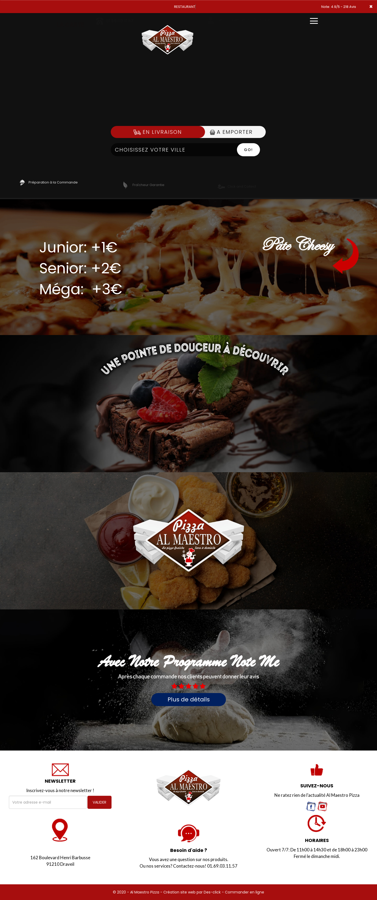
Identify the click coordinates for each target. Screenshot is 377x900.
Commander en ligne (244, 892)
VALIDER (99, 802)
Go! (248, 149)
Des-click (212, 892)
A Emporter (231, 132)
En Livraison (158, 132)
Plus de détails (189, 699)
